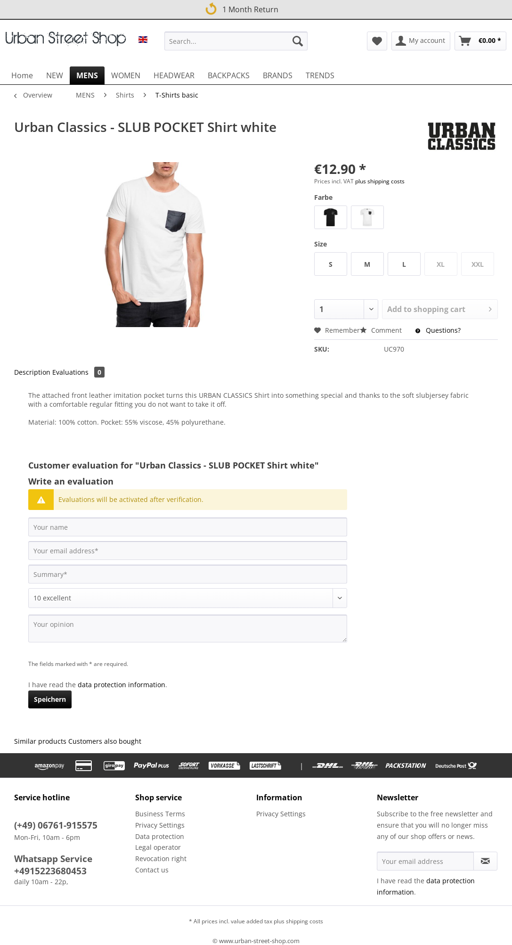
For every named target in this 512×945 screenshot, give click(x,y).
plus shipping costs (380, 181)
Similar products (40, 741)
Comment (382, 330)
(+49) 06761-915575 (56, 825)
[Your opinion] (187, 628)
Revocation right (161, 858)
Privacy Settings (160, 825)
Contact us (152, 869)
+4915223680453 (50, 871)
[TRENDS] (320, 75)
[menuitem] (236, 45)
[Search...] (236, 41)
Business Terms (160, 813)
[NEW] (55, 75)
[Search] (298, 41)
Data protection (159, 836)
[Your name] (187, 527)
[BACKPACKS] (228, 75)
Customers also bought (104, 741)
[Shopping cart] (480, 41)
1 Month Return (240, 7)
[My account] (420, 41)
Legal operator (158, 847)
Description (32, 372)
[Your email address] (187, 550)
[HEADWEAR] (174, 75)
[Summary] (187, 574)
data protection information (121, 684)
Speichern (50, 699)
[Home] (22, 75)
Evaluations (78, 372)
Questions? (438, 330)
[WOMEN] (126, 75)
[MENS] (87, 75)
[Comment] (187, 598)
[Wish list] (377, 41)
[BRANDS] (277, 75)
